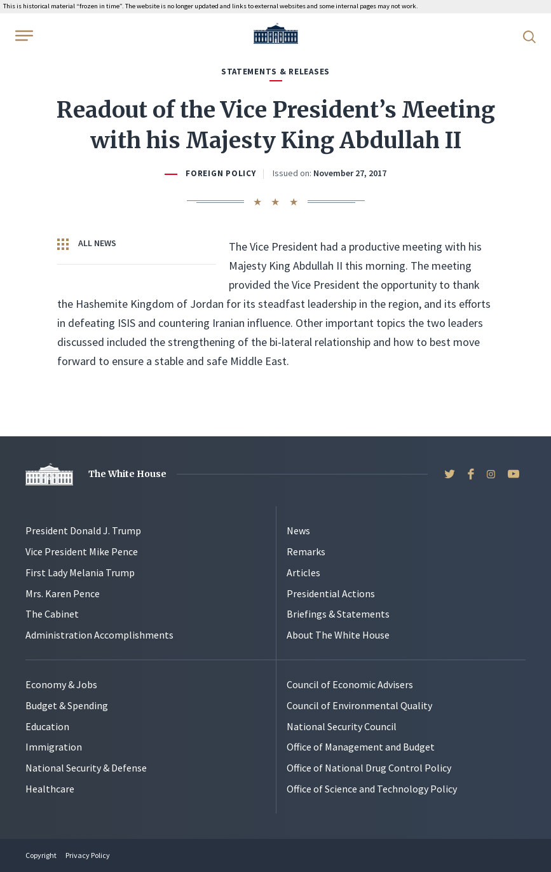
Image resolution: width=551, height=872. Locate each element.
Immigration (53, 746)
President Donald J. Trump (83, 530)
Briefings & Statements (338, 613)
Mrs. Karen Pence (62, 593)
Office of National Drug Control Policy (369, 767)
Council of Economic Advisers (350, 684)
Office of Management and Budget (361, 746)
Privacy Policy (87, 855)
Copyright (41, 855)
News (298, 530)
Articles (303, 572)
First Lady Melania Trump (80, 572)
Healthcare (49, 788)
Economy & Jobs (61, 684)
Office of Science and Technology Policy (372, 788)
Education (47, 726)
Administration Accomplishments (99, 634)
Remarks (306, 551)
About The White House (338, 634)
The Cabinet (52, 613)
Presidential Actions (331, 593)
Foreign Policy (220, 173)
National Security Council (342, 726)
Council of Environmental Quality (359, 705)
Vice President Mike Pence (81, 551)
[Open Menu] (23, 36)
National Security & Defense (86, 767)
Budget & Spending (66, 705)
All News (86, 243)
